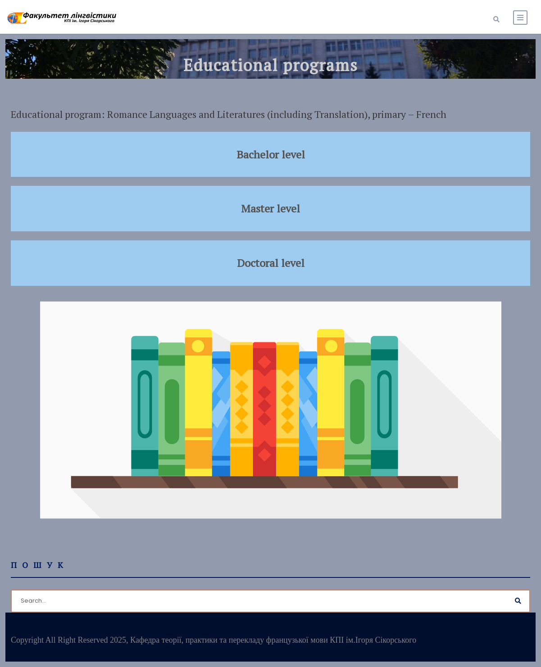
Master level (270, 208)
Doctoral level (271, 263)
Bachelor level (270, 154)
